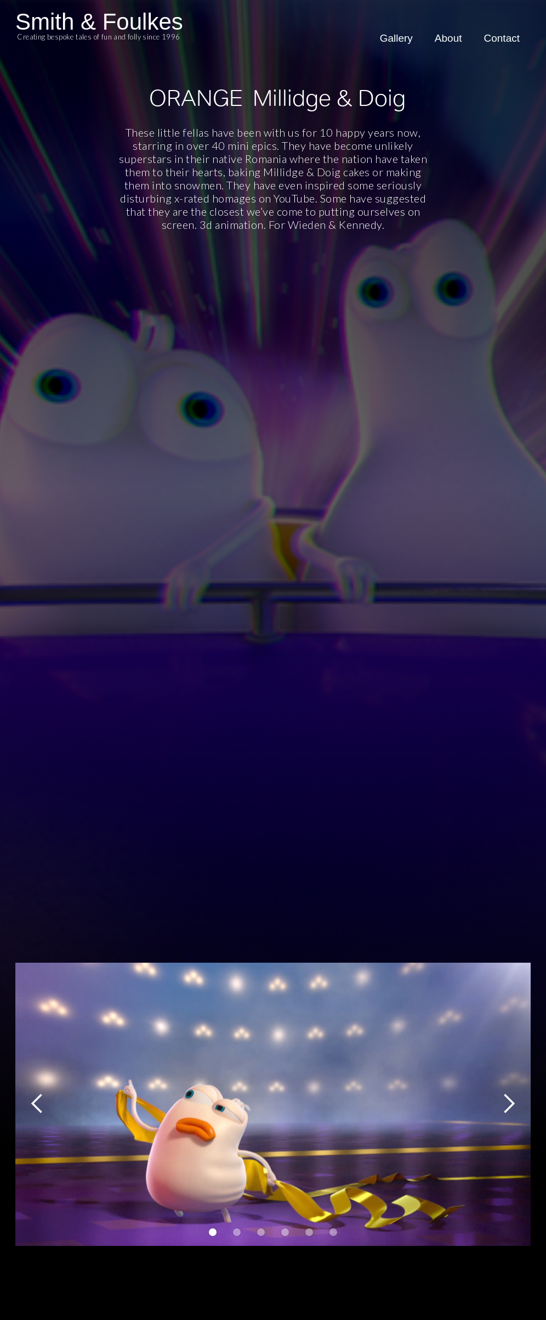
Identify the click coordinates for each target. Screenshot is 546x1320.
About (448, 38)
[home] (99, 34)
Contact (502, 38)
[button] (37, 1104)
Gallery (396, 38)
